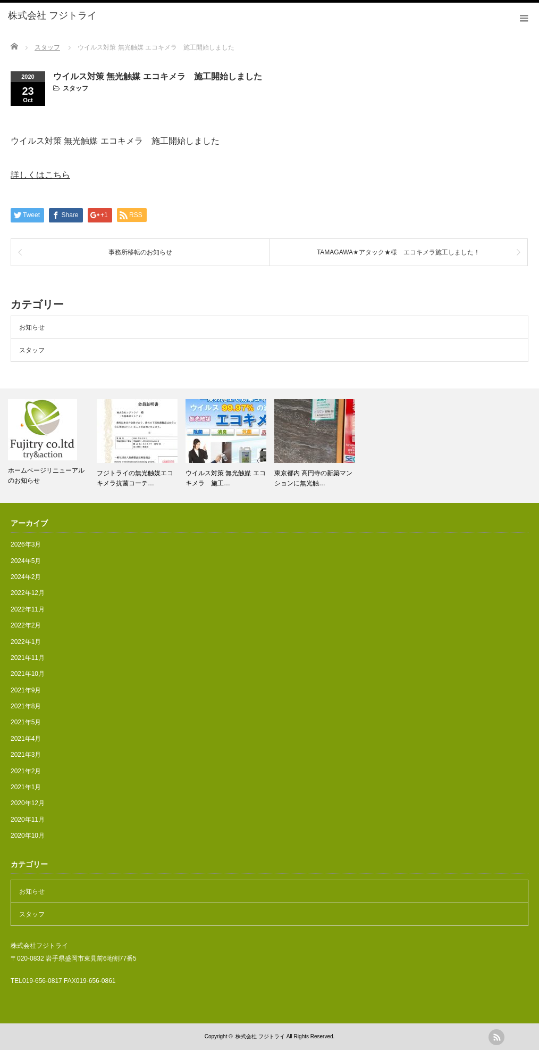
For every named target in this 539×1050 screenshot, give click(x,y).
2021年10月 (28, 673)
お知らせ (32, 327)
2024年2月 (26, 577)
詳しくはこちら (40, 174)
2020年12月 (28, 803)
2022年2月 (26, 625)
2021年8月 (26, 706)
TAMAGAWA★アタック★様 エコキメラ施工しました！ (398, 252)
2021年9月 (26, 690)
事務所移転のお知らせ (140, 252)
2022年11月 (28, 609)
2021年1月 (26, 787)
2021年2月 (26, 771)
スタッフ (75, 88)
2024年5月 (26, 561)
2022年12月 (28, 593)
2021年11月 (28, 658)
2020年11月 (28, 819)
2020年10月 (28, 835)
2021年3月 (26, 754)
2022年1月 (26, 642)
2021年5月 (26, 722)
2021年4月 (26, 738)
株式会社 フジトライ (260, 1036)
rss (496, 1037)
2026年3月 (26, 544)
